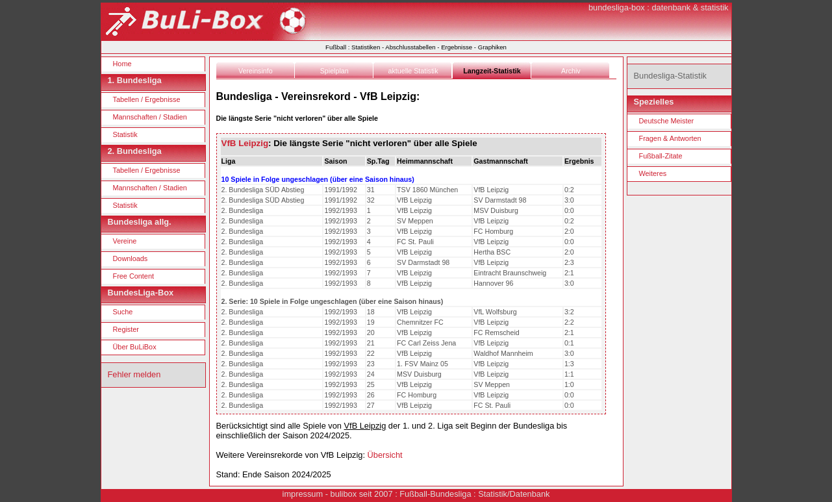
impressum (303, 494)
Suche (123, 312)
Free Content (133, 276)
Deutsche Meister (666, 121)
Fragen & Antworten (670, 138)
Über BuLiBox (135, 347)
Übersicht (385, 455)
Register (126, 329)
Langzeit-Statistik (491, 71)
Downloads (130, 258)
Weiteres (653, 173)
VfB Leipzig (245, 143)
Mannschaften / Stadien (150, 117)
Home (122, 64)
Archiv (571, 71)
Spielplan (334, 71)
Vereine (125, 241)
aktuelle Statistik (413, 71)
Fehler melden (134, 374)
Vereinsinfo (255, 71)
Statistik (125, 134)
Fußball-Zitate (661, 156)
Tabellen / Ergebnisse (147, 99)
